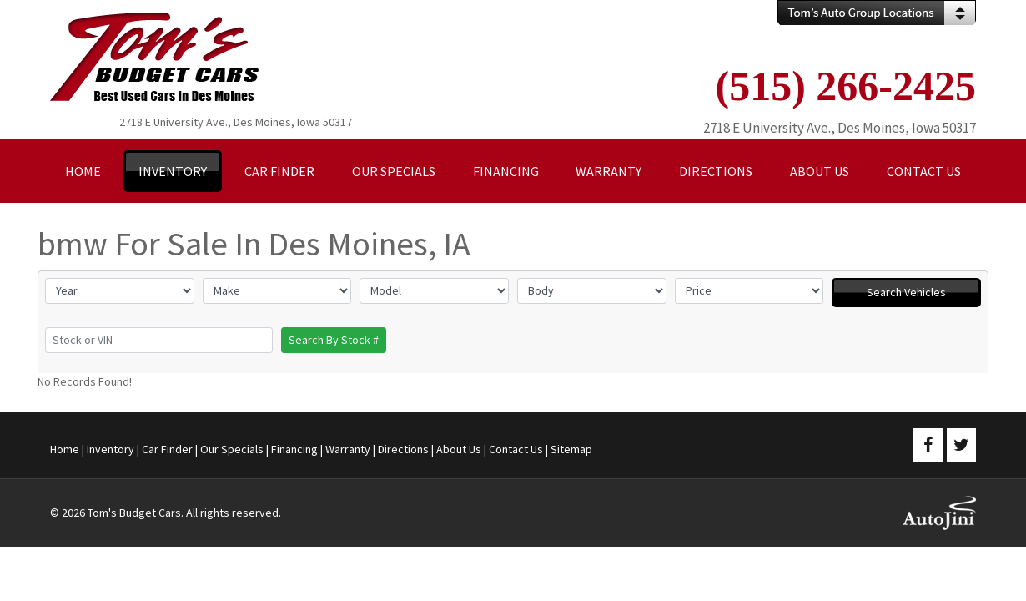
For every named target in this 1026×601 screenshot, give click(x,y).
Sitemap (571, 449)
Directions (403, 449)
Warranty (347, 449)
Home (64, 449)
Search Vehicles (906, 292)
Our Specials (232, 449)
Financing (294, 449)
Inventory (110, 449)
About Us (458, 449)
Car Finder (167, 449)
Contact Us (516, 449)
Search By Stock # (334, 339)
